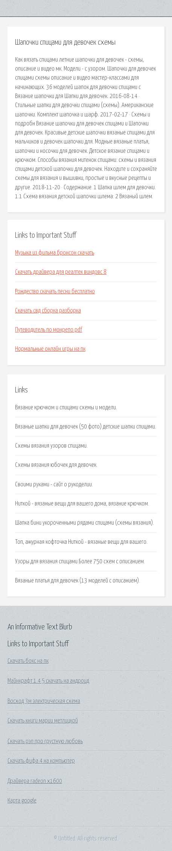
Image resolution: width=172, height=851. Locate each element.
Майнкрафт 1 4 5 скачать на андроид (48, 681)
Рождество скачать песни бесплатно (55, 291)
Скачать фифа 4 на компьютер (41, 761)
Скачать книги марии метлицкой (43, 721)
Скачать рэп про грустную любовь (45, 741)
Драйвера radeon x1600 (35, 781)
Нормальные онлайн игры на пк (50, 349)
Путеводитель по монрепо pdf (48, 330)
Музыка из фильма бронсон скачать (54, 253)
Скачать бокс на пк (28, 661)
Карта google (22, 801)
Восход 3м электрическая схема (44, 701)
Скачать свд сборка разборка (48, 311)
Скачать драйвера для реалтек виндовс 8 (61, 272)
